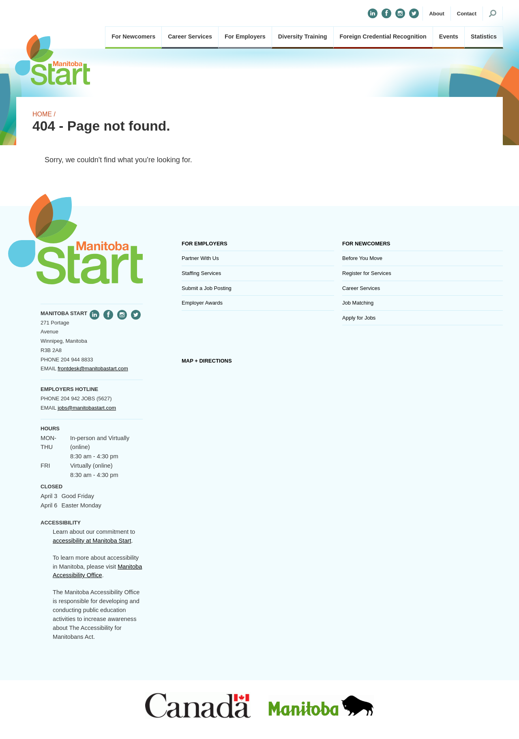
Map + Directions (207, 361)
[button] (436, 13)
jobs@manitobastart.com (87, 408)
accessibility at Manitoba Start (92, 540)
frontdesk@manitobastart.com (93, 368)
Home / (44, 114)
